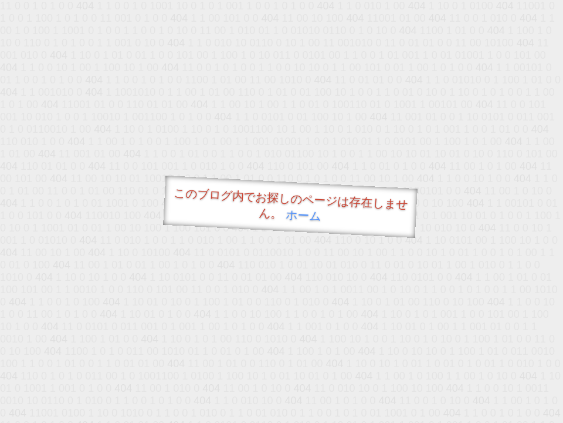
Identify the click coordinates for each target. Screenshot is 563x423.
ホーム (303, 215)
